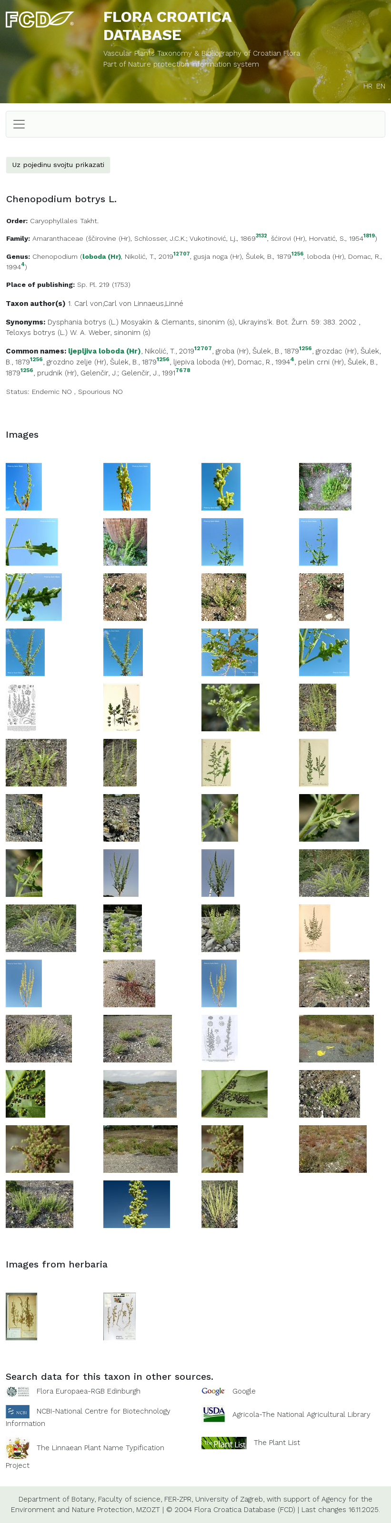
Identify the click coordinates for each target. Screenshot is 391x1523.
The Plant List (277, 1442)
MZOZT (148, 1509)
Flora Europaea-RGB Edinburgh (88, 1391)
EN (380, 86)
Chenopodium (55, 256)
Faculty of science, (130, 1499)
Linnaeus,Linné (158, 303)
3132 (261, 236)
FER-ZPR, (178, 1499)
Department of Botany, (57, 1499)
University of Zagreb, (229, 1499)
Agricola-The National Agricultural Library (301, 1414)
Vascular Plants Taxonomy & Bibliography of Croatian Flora (201, 53)
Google (244, 1391)
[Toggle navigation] (19, 124)
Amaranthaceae (57, 238)
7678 (182, 370)
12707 (181, 254)
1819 (369, 236)
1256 (297, 254)
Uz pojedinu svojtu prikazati (58, 164)
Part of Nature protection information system (181, 64)
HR (367, 86)
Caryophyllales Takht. (64, 221)
